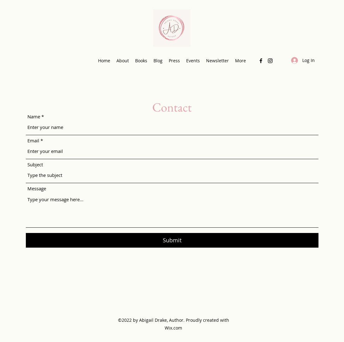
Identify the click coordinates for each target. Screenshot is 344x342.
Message (36, 188)
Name (33, 116)
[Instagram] (270, 61)
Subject (35, 164)
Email (33, 140)
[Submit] (172, 240)
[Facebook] (261, 61)
